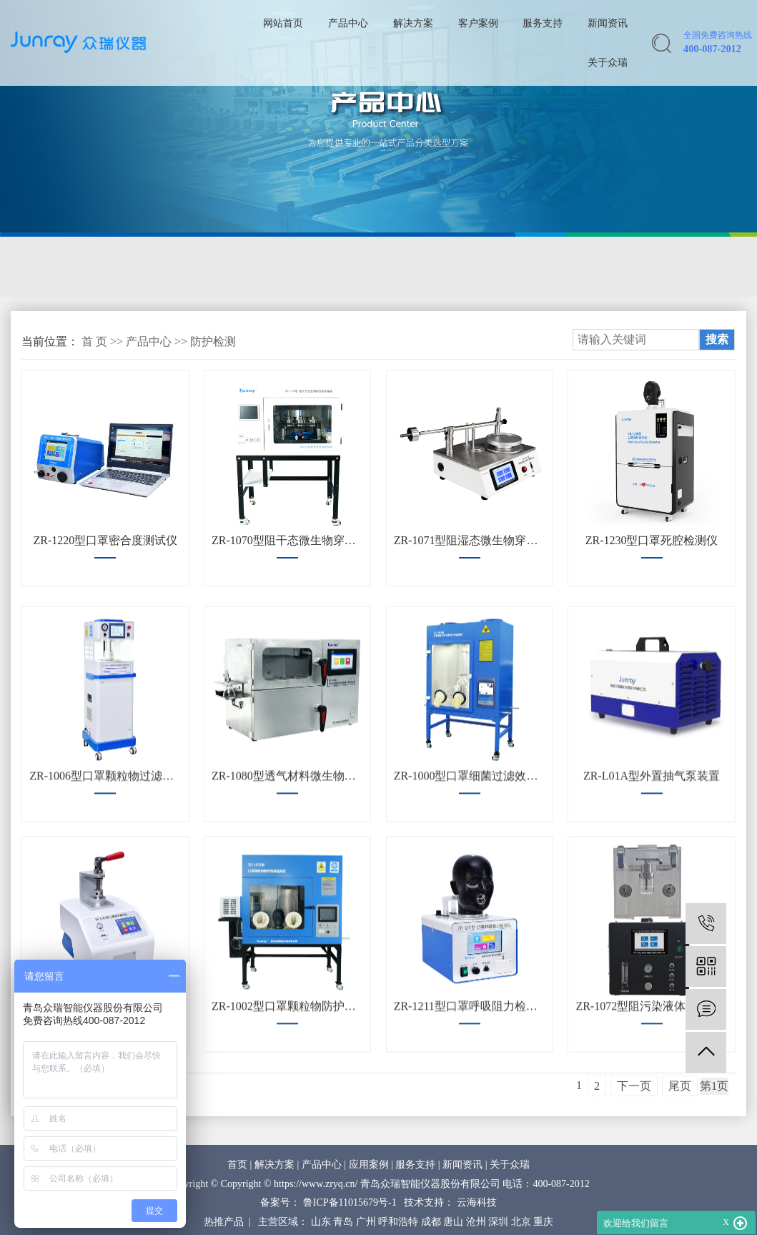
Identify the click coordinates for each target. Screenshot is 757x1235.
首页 (237, 1164)
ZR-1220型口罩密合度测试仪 (105, 540)
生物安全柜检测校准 (420, 267)
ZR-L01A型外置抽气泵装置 (651, 821)
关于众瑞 (608, 62)
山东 (321, 1221)
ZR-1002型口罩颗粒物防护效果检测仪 (287, 1051)
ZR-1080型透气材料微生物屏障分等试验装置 (287, 821)
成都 (431, 1221)
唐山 (453, 1221)
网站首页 (283, 23)
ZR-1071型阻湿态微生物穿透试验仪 (469, 540)
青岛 (343, 1221)
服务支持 (543, 23)
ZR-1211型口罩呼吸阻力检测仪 (469, 1051)
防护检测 (534, 267)
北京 (521, 1221)
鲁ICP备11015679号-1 (350, 1202)
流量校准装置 (184, 267)
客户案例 (478, 23)
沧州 (476, 1221)
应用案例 (369, 1164)
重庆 (543, 1221)
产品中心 (348, 23)
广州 (366, 1221)
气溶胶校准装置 (70, 267)
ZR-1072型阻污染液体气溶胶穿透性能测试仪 (651, 1051)
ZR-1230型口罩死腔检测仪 (651, 540)
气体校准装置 (292, 267)
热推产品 (224, 1221)
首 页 (94, 341)
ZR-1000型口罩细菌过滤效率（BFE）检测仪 (469, 821)
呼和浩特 (398, 1221)
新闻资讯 (608, 23)
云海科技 (477, 1202)
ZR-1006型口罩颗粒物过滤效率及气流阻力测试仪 (105, 821)
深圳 (498, 1221)
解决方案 (413, 23)
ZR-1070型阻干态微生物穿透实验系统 (287, 540)
